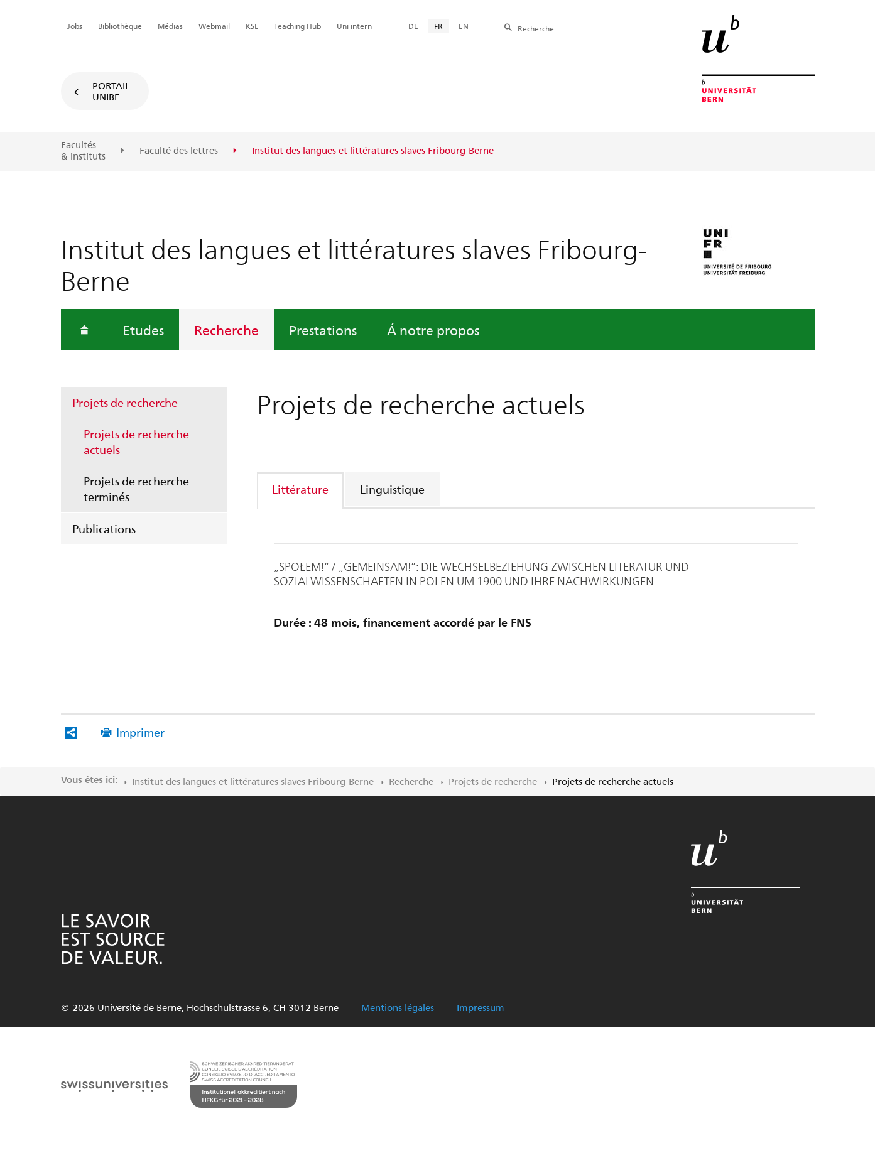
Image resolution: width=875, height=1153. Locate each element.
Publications (104, 528)
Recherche (226, 329)
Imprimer (140, 732)
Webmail (214, 26)
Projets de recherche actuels (136, 441)
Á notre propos (433, 329)
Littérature (300, 489)
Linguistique (392, 489)
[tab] (301, 489)
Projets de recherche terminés (136, 488)
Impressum (480, 1007)
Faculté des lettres (178, 150)
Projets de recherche (125, 402)
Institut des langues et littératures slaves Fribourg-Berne (253, 781)
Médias (170, 26)
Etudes (143, 329)
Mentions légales (397, 1007)
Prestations (323, 329)
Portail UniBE (111, 91)
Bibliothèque (120, 26)
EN (464, 26)
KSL (252, 26)
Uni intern (354, 26)
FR (438, 26)
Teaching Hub (297, 26)
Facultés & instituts (83, 150)
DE (413, 26)
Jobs (74, 26)
